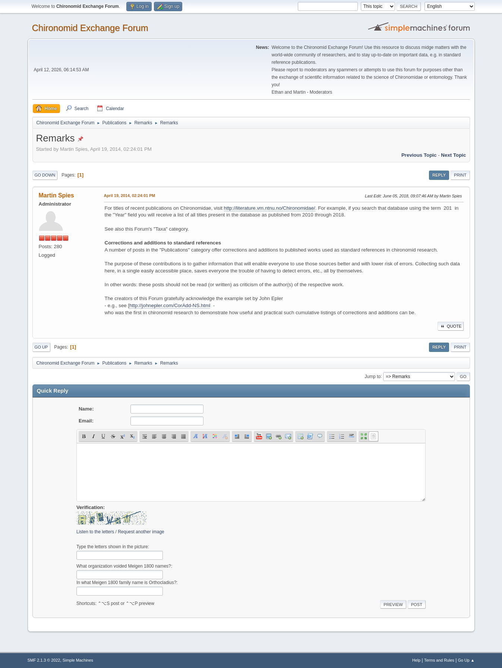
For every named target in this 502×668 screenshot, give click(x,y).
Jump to (373, 376)
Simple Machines (78, 660)
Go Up (41, 347)
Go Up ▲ (466, 660)
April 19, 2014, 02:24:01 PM (129, 195)
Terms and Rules (439, 660)
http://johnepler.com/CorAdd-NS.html (169, 305)
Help (416, 660)
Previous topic (419, 155)
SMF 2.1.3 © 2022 (44, 660)
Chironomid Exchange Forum (90, 28)
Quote (450, 326)
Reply (439, 175)
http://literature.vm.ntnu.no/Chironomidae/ (269, 208)
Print (460, 175)
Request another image (141, 531)
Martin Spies (56, 195)
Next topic (453, 155)
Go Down (45, 175)
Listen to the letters (95, 531)
